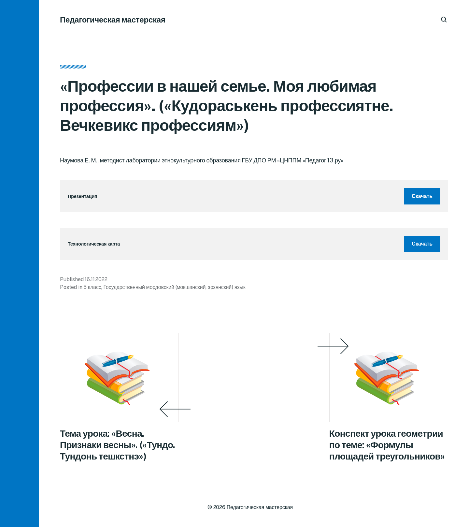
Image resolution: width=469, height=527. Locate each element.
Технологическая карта (94, 244)
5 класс (92, 287)
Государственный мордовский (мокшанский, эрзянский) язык (174, 287)
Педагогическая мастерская (112, 19)
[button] (19, 263)
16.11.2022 (96, 279)
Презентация (82, 196)
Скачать (422, 196)
